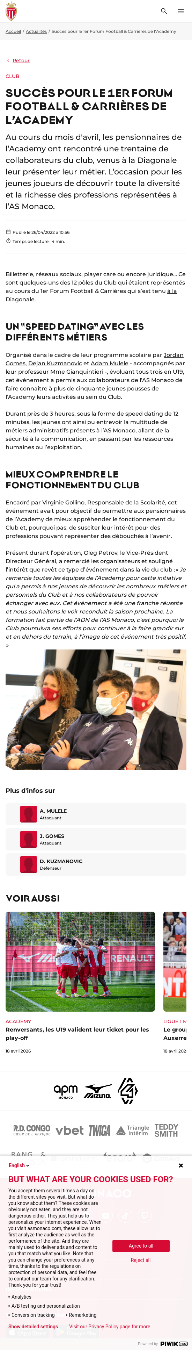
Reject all (141, 1260)
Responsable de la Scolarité (126, 502)
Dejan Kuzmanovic (55, 363)
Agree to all (141, 1246)
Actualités (36, 31)
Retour (18, 60)
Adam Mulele (109, 363)
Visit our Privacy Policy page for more (109, 1326)
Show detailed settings (33, 1326)
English (19, 1165)
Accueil (13, 31)
